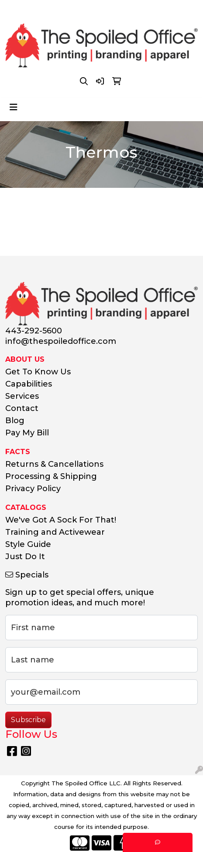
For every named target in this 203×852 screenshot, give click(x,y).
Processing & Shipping (51, 476)
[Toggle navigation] (13, 107)
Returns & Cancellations (54, 464)
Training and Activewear (55, 532)
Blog (14, 420)
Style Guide (28, 544)
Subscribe (28, 720)
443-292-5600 (48, 9)
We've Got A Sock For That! (60, 520)
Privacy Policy (33, 488)
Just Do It (25, 556)
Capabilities (28, 384)
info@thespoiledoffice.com (127, 9)
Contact (21, 408)
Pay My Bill (27, 433)
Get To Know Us (38, 372)
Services (22, 396)
